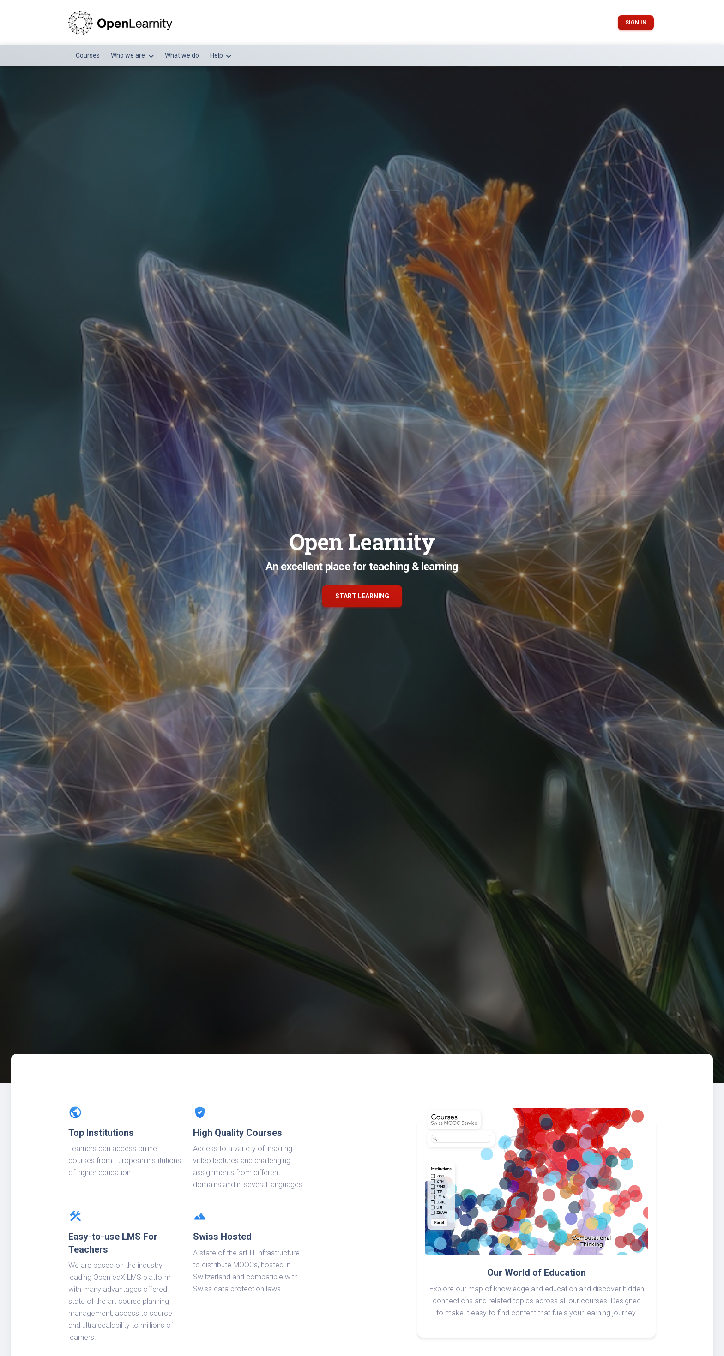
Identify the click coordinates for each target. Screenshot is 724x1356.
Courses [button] (88, 55)
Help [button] (217, 55)
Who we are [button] (128, 55)
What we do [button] (182, 55)
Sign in (635, 22)
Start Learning (362, 596)
